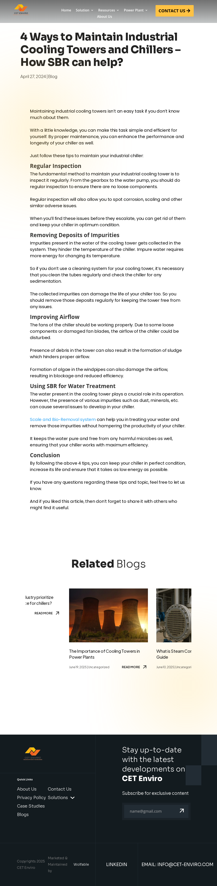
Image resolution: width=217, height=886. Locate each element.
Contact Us (59, 789)
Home (66, 11)
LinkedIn (116, 864)
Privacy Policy (31, 797)
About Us (104, 17)
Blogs (23, 814)
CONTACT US (172, 11)
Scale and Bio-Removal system (63, 419)
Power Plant (134, 11)
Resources (106, 11)
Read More (48, 613)
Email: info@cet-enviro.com (177, 864)
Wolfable (81, 864)
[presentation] (154, 834)
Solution (82, 11)
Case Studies (31, 806)
